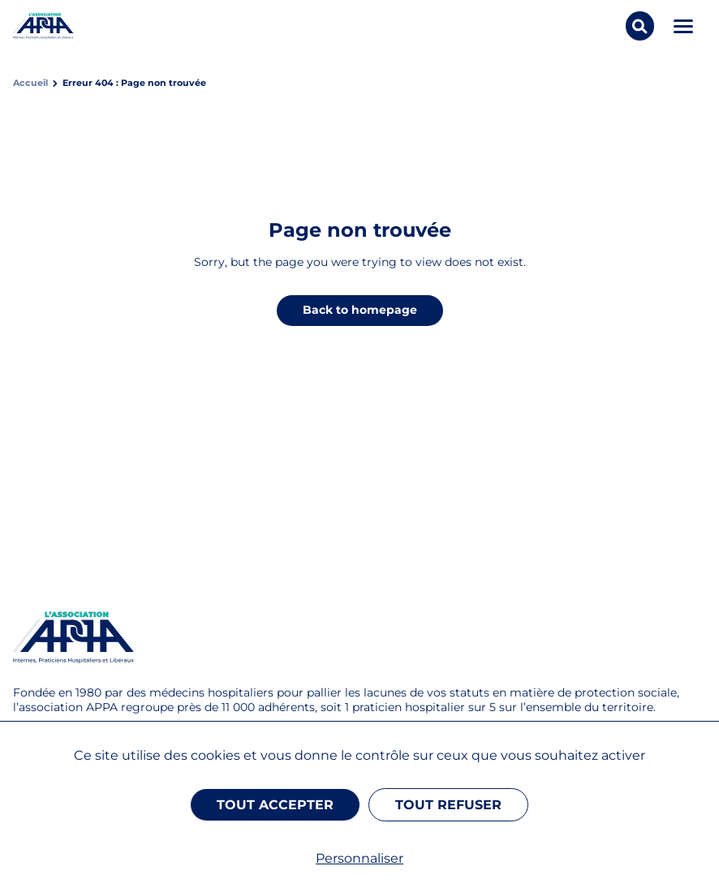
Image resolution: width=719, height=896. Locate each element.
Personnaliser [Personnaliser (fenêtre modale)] (359, 858)
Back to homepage (360, 309)
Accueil (30, 83)
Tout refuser (448, 804)
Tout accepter (275, 804)
